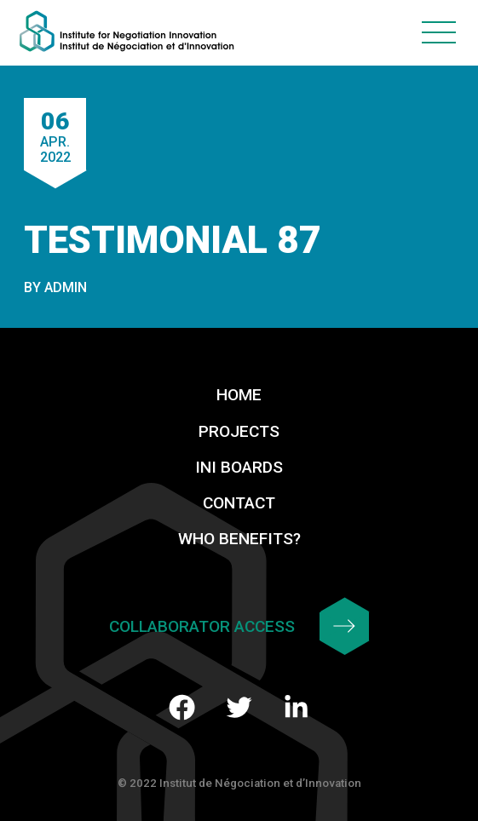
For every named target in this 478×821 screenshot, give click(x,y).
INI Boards (239, 467)
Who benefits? (239, 538)
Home (239, 395)
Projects (239, 431)
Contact (239, 503)
